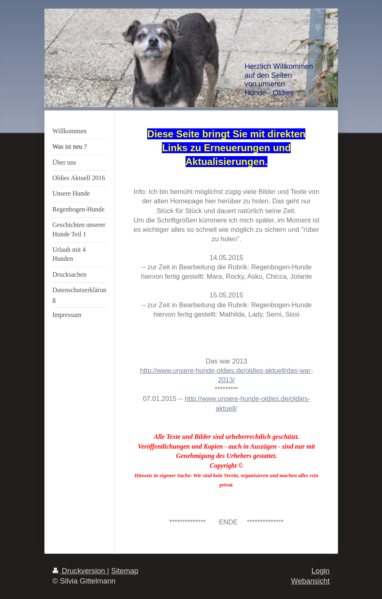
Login (320, 571)
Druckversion (80, 571)
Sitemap (125, 571)
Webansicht (310, 581)
